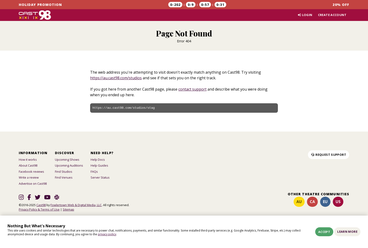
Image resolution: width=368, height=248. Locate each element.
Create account (332, 15)
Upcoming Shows (67, 159)
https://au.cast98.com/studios (116, 77)
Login (304, 15)
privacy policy (107, 234)
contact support (192, 89)
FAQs (94, 171)
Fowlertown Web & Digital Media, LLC (76, 205)
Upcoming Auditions (69, 165)
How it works (28, 159)
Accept (324, 232)
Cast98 (41, 205)
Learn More (347, 231)
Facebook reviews (31, 171)
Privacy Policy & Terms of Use (39, 209)
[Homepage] (35, 15)
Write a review (29, 177)
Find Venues (64, 177)
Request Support (328, 154)
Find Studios (63, 171)
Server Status (100, 177)
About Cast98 (28, 165)
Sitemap (68, 209)
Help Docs (98, 159)
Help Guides (99, 165)
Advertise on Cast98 (33, 183)
